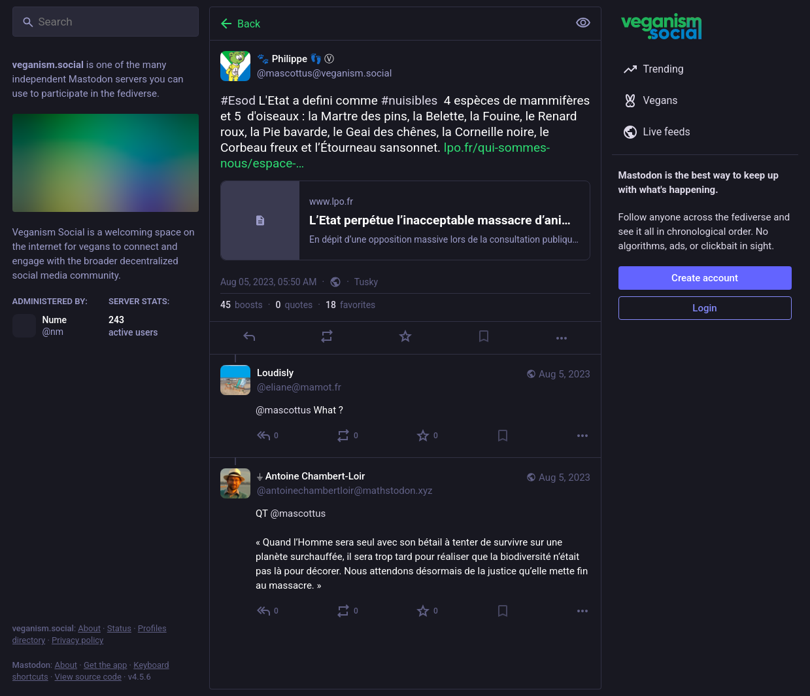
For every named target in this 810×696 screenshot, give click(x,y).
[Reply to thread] (268, 436)
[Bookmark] (483, 336)
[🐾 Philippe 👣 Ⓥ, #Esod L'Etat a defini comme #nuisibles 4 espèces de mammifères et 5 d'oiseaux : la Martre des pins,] (405, 198)
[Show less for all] (583, 23)
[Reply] (248, 336)
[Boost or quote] (327, 336)
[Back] (387, 23)
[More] (561, 338)
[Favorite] (405, 336)
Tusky (365, 282)
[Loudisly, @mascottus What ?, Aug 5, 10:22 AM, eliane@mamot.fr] (405, 406)
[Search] (105, 22)
